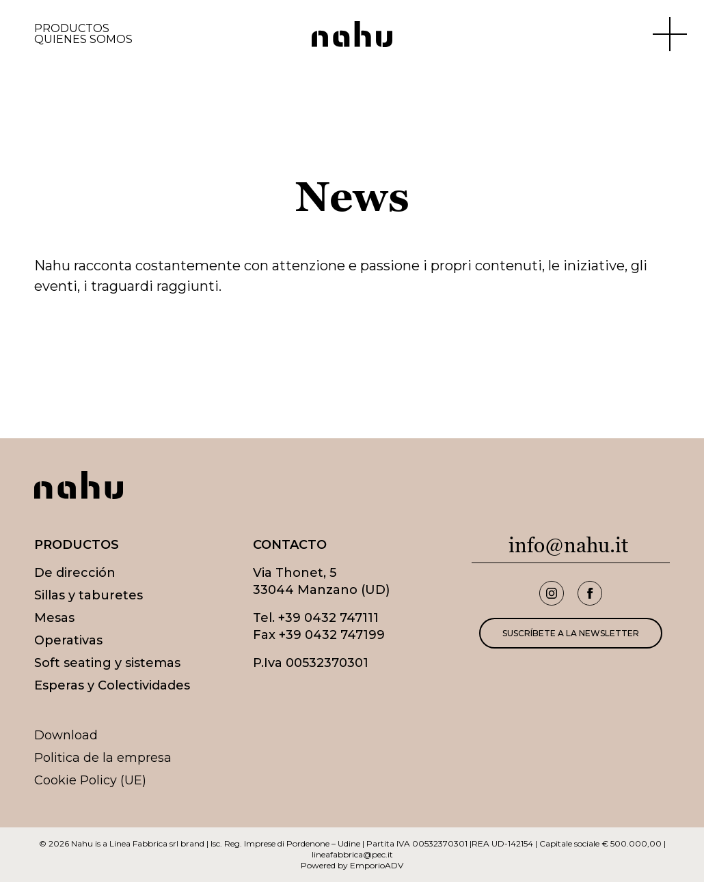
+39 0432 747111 (328, 617)
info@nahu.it (568, 545)
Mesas (54, 617)
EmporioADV (376, 865)
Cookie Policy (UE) (90, 780)
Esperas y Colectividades (112, 685)
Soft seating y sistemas (107, 662)
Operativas (68, 640)
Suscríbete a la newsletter (570, 633)
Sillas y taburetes (88, 595)
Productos (71, 28)
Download (66, 735)
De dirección (75, 572)
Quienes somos (83, 39)
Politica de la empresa (103, 757)
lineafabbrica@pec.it (352, 854)
